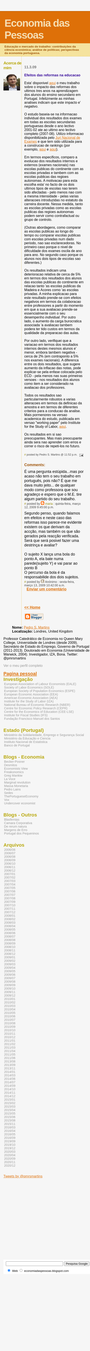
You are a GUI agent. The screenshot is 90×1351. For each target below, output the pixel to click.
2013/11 (9, 1068)
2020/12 (9, 1165)
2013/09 (9, 1065)
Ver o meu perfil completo (23, 665)
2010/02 (9, 1002)
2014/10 (9, 1089)
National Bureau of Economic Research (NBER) (37, 705)
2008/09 (9, 943)
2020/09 (9, 1158)
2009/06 (9, 974)
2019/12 (9, 1148)
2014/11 (9, 1092)
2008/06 (9, 933)
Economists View (16, 768)
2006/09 (9, 860)
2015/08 (9, 1120)
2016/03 (9, 1127)
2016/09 (9, 1137)
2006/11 (9, 867)
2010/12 (9, 1037)
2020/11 (9, 1162)
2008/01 (9, 915)
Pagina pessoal (20, 673)
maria (49, 503)
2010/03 (9, 1006)
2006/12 (9, 870)
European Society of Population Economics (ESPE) (39, 691)
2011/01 (9, 1040)
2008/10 (9, 947)
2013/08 (9, 1061)
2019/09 (9, 1141)
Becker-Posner (14, 761)
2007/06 (9, 891)
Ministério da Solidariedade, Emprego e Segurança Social (44, 735)
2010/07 (9, 1019)
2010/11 (9, 1033)
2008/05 (9, 929)
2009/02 (9, 960)
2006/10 (9, 863)
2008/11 (9, 950)
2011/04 (9, 1051)
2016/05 (9, 1134)
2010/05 (9, 1013)
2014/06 (9, 1078)
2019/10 (9, 1144)
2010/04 (9, 1009)
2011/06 (9, 1058)
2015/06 (9, 1117)
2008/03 (9, 922)
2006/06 (9, 849)
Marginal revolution (17, 782)
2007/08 (9, 898)
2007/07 (9, 895)
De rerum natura (15, 826)
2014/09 (9, 1085)
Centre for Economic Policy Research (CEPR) (36, 708)
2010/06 (9, 1016)
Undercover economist (19, 803)
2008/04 (9, 926)
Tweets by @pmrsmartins (23, 1176)
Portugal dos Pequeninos (21, 833)
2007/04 (9, 884)
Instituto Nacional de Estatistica (25, 742)
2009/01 (9, 957)
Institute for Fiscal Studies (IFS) (25, 715)
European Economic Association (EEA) (31, 694)
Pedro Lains (12, 789)
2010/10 (9, 1030)
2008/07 (9, 936)
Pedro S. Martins (36, 627)
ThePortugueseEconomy (21, 796)
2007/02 (9, 877)
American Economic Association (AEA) (31, 698)
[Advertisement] (40, 1219)
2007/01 (9, 874)
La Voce (9, 779)
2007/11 (9, 908)
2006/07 (9, 853)
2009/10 (9, 988)
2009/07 (9, 978)
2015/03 (9, 1106)
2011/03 (9, 1047)
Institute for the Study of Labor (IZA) (29, 701)
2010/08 (9, 1023)
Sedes (8, 793)
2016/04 (9, 1131)
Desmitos (10, 765)
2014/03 (9, 1075)
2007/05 (9, 888)
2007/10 (9, 905)
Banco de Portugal (17, 745)
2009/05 (9, 971)
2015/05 (9, 1113)
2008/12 (9, 954)
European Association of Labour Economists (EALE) (40, 684)
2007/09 (9, 901)
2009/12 (9, 995)
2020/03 (9, 1151)
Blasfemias (11, 819)
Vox (6, 800)
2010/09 (9, 1026)
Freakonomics (14, 772)
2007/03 (9, 881)
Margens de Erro (15, 830)
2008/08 (9, 940)
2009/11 (9, 992)
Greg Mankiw (13, 775)
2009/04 (9, 967)
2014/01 (9, 1072)
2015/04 (9, 1110)
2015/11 (9, 1124)
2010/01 (9, 999)
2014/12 (9, 1096)
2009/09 (9, 985)
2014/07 (9, 1082)
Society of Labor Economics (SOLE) (29, 687)
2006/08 (9, 856)
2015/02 (9, 1103)
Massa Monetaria (16, 786)
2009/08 (9, 981)
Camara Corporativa (18, 823)
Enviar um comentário (46, 589)
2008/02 (9, 919)
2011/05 (9, 1054)
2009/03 (9, 964)
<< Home (32, 607)
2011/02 (9, 1044)
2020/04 (9, 1155)
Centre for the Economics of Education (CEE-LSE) (39, 711)
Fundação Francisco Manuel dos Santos (32, 718)
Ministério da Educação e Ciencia (27, 738)
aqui (52, 83)
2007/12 (9, 912)
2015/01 (9, 1099)
